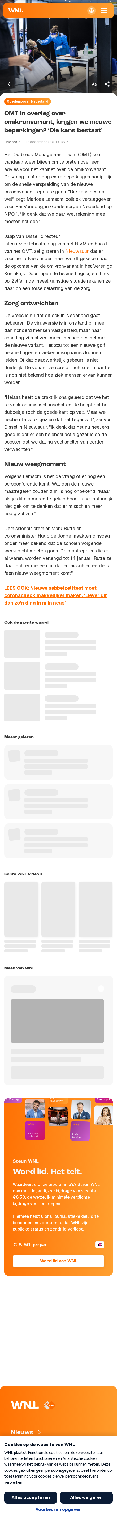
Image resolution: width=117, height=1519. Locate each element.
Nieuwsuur (77, 251)
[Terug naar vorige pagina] (9, 84)
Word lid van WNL (58, 1261)
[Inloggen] (91, 10)
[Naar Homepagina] (15, 10)
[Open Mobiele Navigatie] (104, 10)
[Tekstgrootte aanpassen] (94, 84)
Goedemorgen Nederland (27, 101)
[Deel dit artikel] (107, 84)
